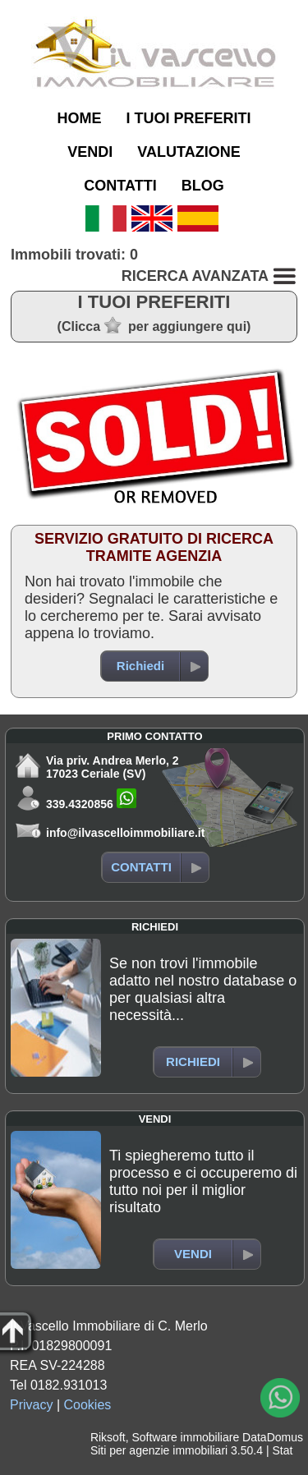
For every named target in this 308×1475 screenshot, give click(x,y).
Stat (282, 1450)
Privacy (31, 1405)
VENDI (90, 152)
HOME (79, 118)
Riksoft (108, 1437)
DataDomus (272, 1437)
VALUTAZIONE (188, 152)
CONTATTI (120, 185)
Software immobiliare (185, 1437)
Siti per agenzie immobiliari (159, 1450)
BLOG (203, 185)
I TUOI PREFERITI (188, 118)
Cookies (88, 1405)
